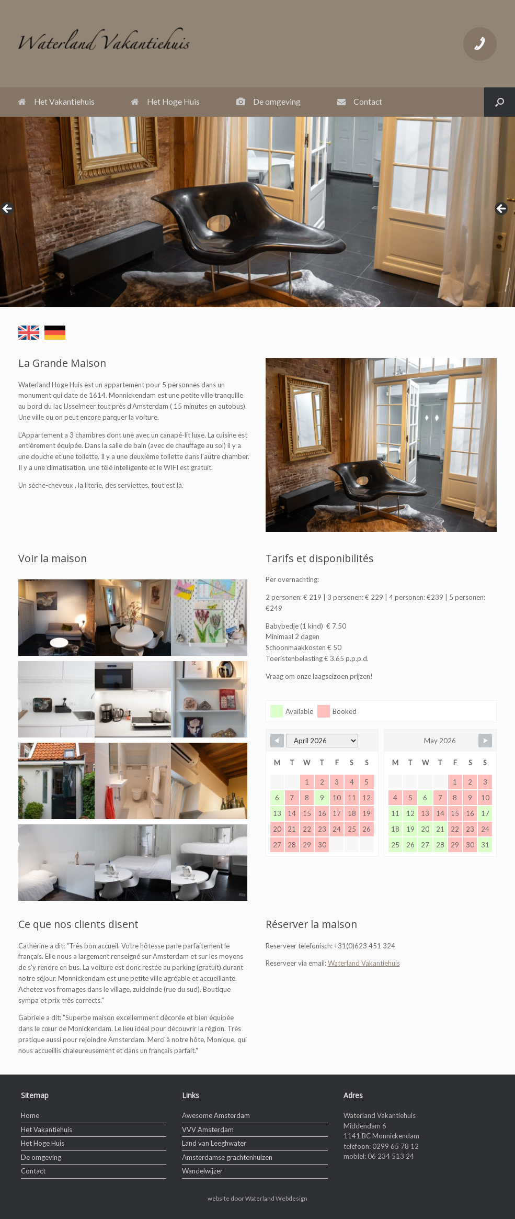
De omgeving (268, 101)
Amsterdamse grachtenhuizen (227, 1157)
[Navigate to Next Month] (485, 740)
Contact (359, 101)
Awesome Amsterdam (216, 1115)
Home (30, 1115)
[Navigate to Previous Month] (277, 740)
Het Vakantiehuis (56, 101)
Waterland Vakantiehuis (364, 963)
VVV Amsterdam (208, 1129)
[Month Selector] (322, 740)
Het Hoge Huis (165, 101)
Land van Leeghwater (214, 1143)
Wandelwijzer (202, 1171)
